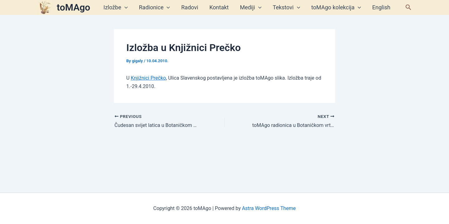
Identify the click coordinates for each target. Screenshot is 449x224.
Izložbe (116, 7)
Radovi (189, 7)
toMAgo (73, 7)
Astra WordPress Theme (269, 208)
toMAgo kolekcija (336, 7)
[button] (408, 7)
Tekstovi (286, 7)
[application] (124, 7)
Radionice (154, 7)
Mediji (251, 7)
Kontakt (219, 7)
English (381, 7)
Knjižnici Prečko (148, 78)
